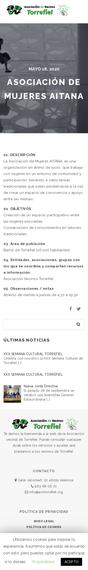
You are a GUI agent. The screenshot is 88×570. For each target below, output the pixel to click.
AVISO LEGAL (44, 521)
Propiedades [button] (43, 562)
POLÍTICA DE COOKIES (44, 527)
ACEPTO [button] (72, 562)
